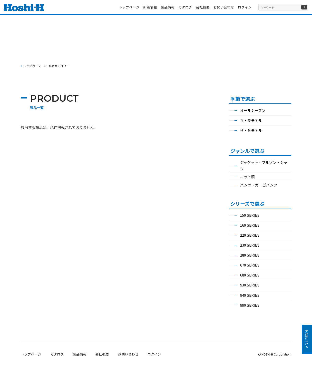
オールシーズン (252, 110)
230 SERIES (250, 245)
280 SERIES (250, 255)
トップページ (129, 7)
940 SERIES (250, 295)
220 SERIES (250, 235)
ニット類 (247, 176)
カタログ (185, 7)
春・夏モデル (251, 120)
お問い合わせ (224, 7)
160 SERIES (250, 225)
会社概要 (203, 7)
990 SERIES (250, 305)
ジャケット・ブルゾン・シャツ (263, 165)
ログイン (245, 7)
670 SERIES (250, 265)
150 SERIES (250, 215)
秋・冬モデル (251, 130)
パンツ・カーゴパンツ (258, 184)
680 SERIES (250, 274)
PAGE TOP (307, 339)
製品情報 (168, 7)
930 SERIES (250, 284)
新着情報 (150, 7)
